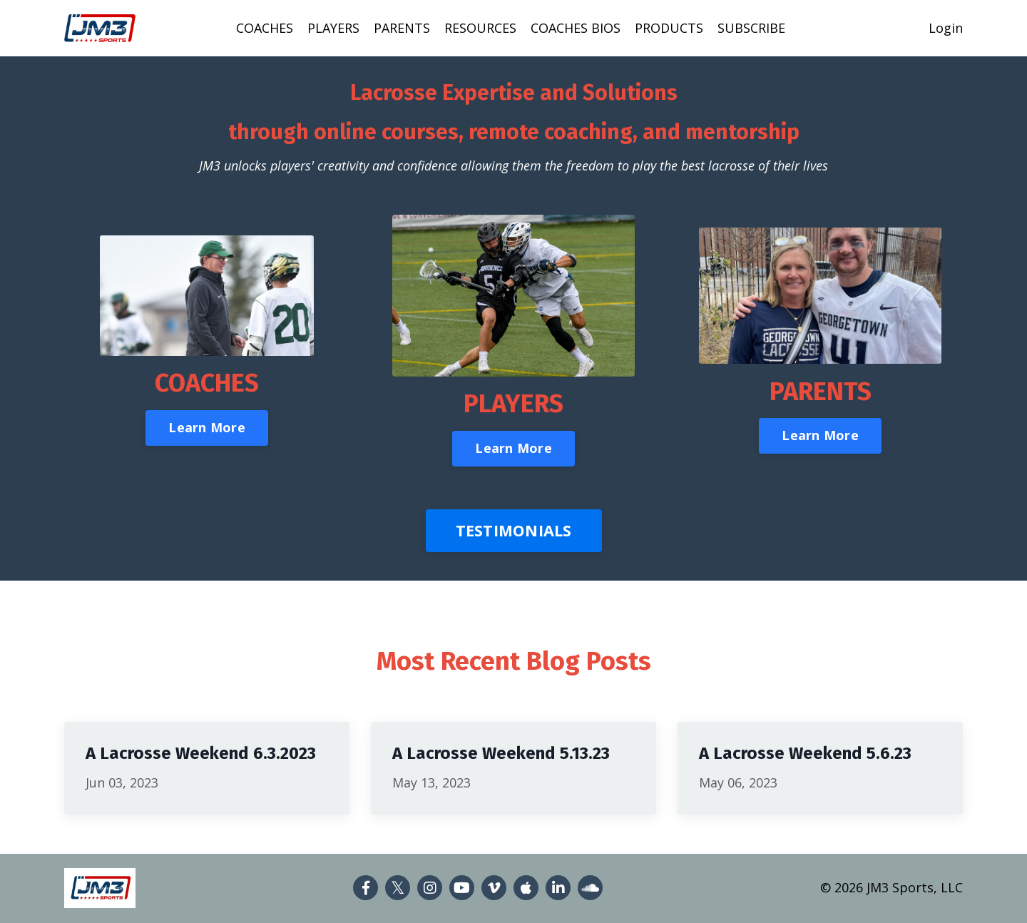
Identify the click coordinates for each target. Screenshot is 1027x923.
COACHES (264, 27)
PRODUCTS (669, 27)
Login (946, 27)
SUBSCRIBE (751, 27)
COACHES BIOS (575, 27)
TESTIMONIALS (514, 530)
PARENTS (402, 27)
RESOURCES (480, 27)
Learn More (206, 427)
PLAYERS (333, 27)
